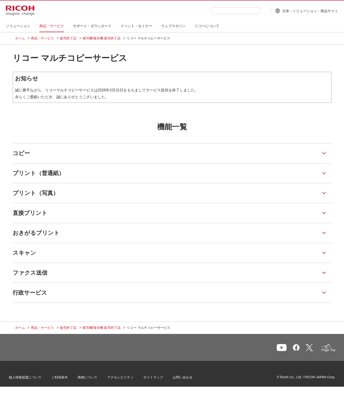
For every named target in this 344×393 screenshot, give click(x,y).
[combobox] (226, 10)
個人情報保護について (31, 379)
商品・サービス (42, 38)
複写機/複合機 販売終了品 (102, 38)
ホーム (20, 38)
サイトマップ (159, 379)
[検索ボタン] (254, 10)
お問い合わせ (189, 379)
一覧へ (305, 350)
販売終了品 (68, 38)
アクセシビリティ (126, 379)
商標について (94, 379)
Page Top (322, 351)
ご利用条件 (66, 379)
